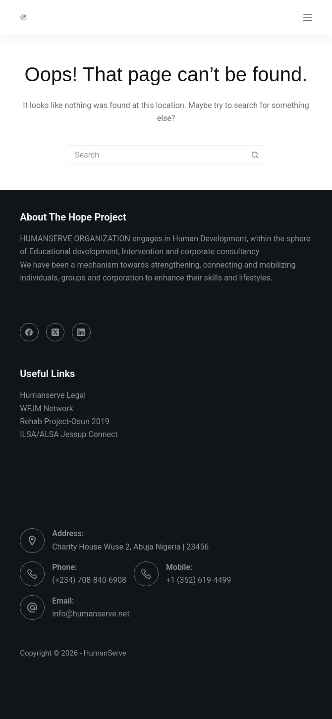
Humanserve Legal (53, 395)
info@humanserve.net (90, 613)
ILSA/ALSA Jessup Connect (68, 434)
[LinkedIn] (81, 332)
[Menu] (307, 17)
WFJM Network (46, 408)
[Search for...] (156, 155)
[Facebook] (29, 332)
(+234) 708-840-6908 (89, 580)
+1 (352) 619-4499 (198, 580)
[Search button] (255, 155)
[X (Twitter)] (55, 332)
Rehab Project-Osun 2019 (65, 421)
